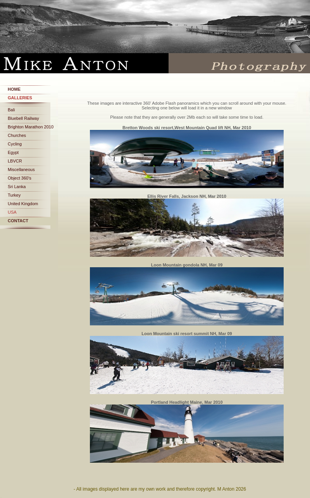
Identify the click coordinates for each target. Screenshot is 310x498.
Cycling (15, 144)
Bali (11, 109)
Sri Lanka (17, 186)
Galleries (20, 97)
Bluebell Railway (23, 118)
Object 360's (19, 178)
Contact (18, 220)
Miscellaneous (21, 169)
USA (12, 212)
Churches (17, 135)
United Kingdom (23, 203)
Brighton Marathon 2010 (30, 126)
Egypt (13, 152)
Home (14, 89)
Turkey (14, 195)
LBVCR (15, 161)
